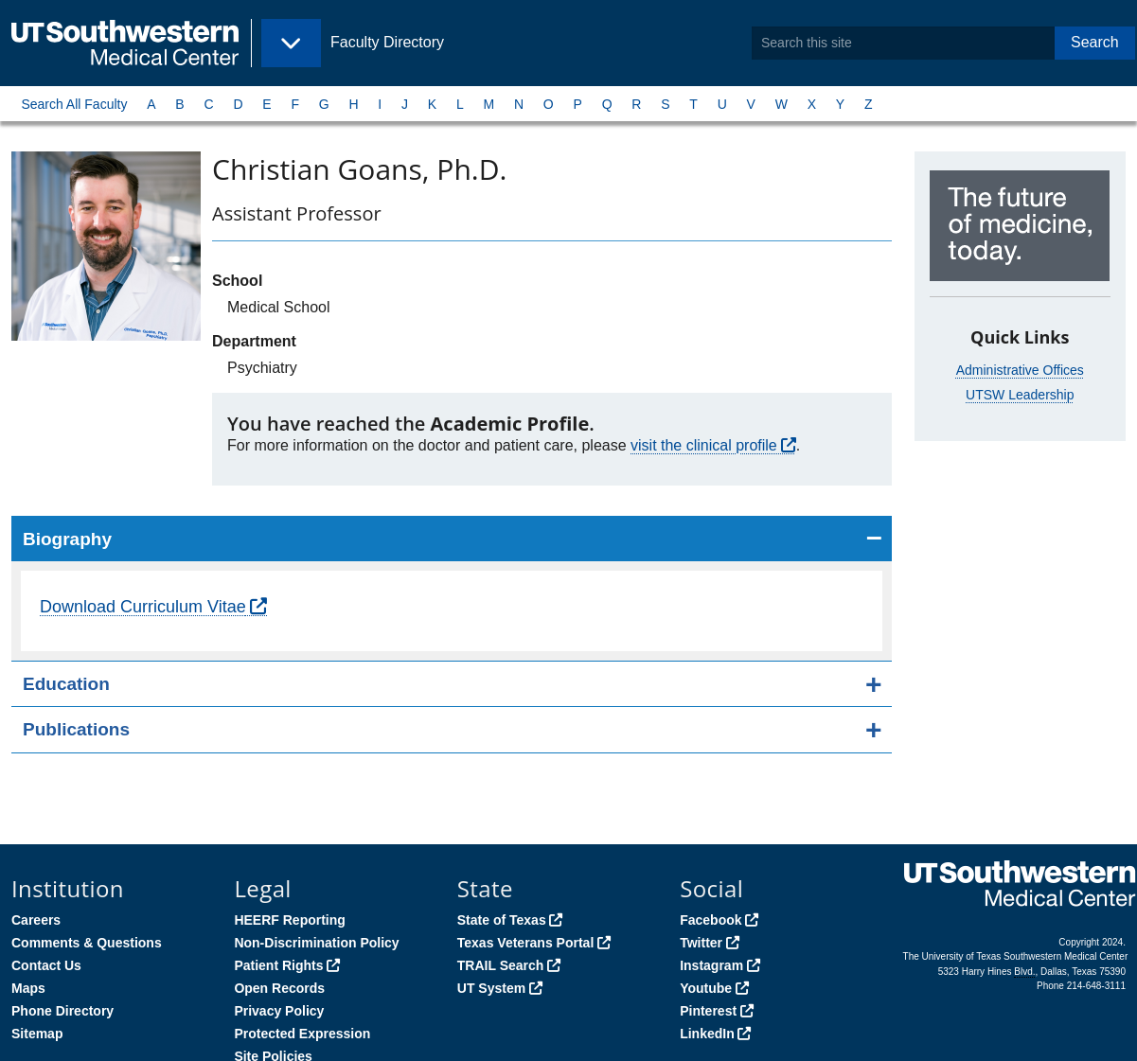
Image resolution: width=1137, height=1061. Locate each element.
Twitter (701, 942)
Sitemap (36, 1033)
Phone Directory (62, 1010)
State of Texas (501, 920)
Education (66, 684)
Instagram (711, 965)
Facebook (710, 920)
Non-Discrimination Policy (316, 942)
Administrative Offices (1020, 370)
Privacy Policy (279, 1010)
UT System (491, 988)
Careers (36, 920)
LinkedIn (707, 1033)
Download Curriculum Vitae (143, 606)
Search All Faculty (74, 104)
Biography (67, 539)
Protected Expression (302, 1033)
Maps (28, 988)
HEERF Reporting (289, 920)
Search (1095, 42)
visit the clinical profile (704, 445)
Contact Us (46, 965)
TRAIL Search (500, 965)
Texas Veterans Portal (525, 942)
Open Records (279, 988)
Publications (76, 729)
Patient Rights (278, 965)
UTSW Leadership (1020, 394)
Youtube (706, 988)
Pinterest (708, 1010)
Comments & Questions (86, 942)
